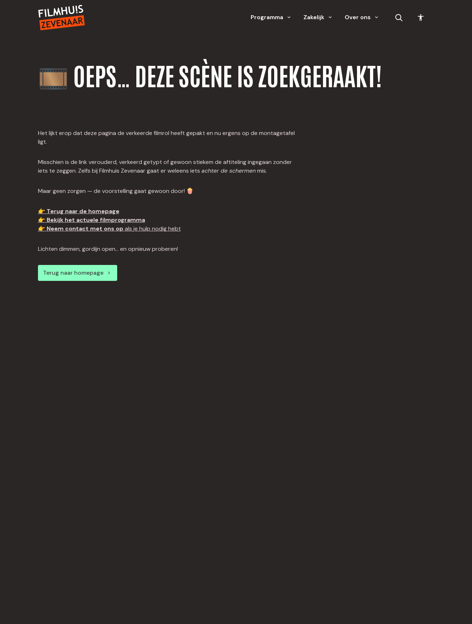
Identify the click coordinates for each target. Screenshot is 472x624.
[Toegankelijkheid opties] (421, 18)
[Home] (61, 17)
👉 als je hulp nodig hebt (109, 228)
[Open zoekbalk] (399, 18)
